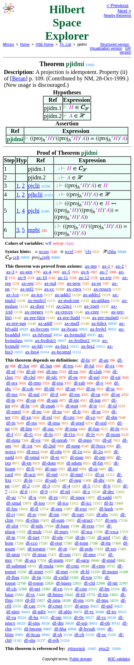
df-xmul (13, 503)
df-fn (114, 428)
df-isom (113, 434)
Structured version (114, 44)
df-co (90, 417)
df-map (77, 457)
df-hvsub (87, 628)
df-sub (50, 480)
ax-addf (45, 323)
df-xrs (110, 548)
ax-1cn (12, 294)
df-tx (30, 594)
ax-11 (63, 277)
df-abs (102, 514)
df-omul (32, 457)
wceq (44, 251)
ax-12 (84, 277)
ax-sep (27, 283)
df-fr (77, 411)
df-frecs (98, 445)
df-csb (28, 388)
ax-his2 (88, 346)
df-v (100, 383)
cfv (88, 251)
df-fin (98, 463)
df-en (26, 463)
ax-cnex (74, 289)
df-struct (85, 520)
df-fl (34, 508)
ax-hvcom (39, 329)
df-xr (99, 474)
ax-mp (91, 266)
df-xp (26, 417)
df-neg (75, 480)
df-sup (51, 468)
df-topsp (35, 583)
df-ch (79, 634)
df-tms (102, 600)
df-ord (101, 423)
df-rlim (32, 520)
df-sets (111, 520)
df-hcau (33, 634)
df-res (31, 423)
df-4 (66, 485)
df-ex (110, 365)
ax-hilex (99, 323)
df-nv (111, 611)
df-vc (89, 611)
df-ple (57, 537)
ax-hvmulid (75, 334)
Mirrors (8, 44)
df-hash (106, 508)
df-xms (54, 600)
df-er (54, 457)
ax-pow (74, 283)
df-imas (39, 554)
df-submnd (16, 566)
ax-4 (47, 271)
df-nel (94, 377)
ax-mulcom (68, 300)
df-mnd (108, 560)
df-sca (87, 531)
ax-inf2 (27, 289)
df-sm (56, 617)
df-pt (62, 548)
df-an (103, 360)
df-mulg (46, 566)
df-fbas (12, 577)
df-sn (95, 394)
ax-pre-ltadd (68, 317)
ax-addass (100, 300)
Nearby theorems (117, 16)
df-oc (101, 634)
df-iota (71, 428)
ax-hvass (69, 329)
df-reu (57, 383)
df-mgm (55, 560)
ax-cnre (92, 311)
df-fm (103, 594)
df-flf (30, 600)
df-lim (26, 428)
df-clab (95, 371)
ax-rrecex (64, 311)
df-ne (73, 377)
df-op (31, 400)
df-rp (53, 497)
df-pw (74, 394)
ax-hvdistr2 (79, 340)
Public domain (80, 659)
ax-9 (22, 277)
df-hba (60, 628)
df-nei (34, 588)
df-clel (29, 377)
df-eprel (13, 411)
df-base (62, 525)
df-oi (93, 468)
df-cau (29, 606)
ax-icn (37, 294)
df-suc (48, 428)
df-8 (24, 491)
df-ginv (13, 611)
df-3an (46, 365)
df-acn (29, 474)
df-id (112, 405)
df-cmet (55, 606)
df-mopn (110, 571)
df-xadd (104, 497)
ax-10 (41, 277)
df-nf (10, 371)
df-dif (49, 388)
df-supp (73, 445)
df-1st (26, 445)
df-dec (108, 491)
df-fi (30, 468)
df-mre (89, 554)
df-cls (11, 588)
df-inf (72, 468)
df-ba (33, 617)
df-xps (65, 554)
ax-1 (106, 266)
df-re (32, 514)
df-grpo (82, 606)
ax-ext (105, 277)
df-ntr (112, 583)
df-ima (54, 423)
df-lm (104, 588)
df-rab (79, 383)
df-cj (10, 514)
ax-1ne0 (91, 306)
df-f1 (28, 434)
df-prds (86, 548)
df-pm (99, 457)
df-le (28, 480)
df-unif (104, 537)
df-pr (115, 394)
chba (111, 251)
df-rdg (56, 451)
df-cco (32, 543)
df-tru (68, 365)
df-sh (57, 634)
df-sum (57, 520)
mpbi (34, 230)
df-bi (85, 360)
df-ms (78, 600)
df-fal (89, 365)
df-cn (57, 588)
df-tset (33, 537)
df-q (32, 497)
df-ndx (37, 525)
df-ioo (39, 503)
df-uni (52, 400)
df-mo (52, 371)
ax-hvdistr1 (45, 340)
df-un (70, 388)
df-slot (12, 525)
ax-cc (49, 289)
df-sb (31, 371)
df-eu (73, 371)
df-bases (63, 583)
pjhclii (35, 195)
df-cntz (72, 566)
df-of (106, 440)
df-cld (89, 583)
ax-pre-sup (16, 323)
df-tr (93, 405)
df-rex (12, 383)
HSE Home (45, 44)
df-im (54, 514)
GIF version (125, 50)
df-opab (47, 405)
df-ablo (65, 611)
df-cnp (81, 588)
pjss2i (104, 648)
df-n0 (65, 491)
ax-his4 (32, 351)
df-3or (24, 365)
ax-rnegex (34, 311)
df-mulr (35, 531)
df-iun (95, 400)
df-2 (26, 485)
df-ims (34, 623)
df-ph (105, 623)
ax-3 (10, 271)
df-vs (101, 617)
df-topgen (37, 548)
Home (25, 44)
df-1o (77, 451)
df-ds (80, 537)
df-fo (48, 434)
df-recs (32, 451)
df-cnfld (61, 577)
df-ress (87, 525)
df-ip (10, 537)
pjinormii (76, 648)
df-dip (58, 623)
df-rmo (34, 383)
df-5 (86, 485)
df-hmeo (55, 594)
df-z (86, 491)
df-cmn (98, 566)
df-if (54, 394)
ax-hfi (37, 346)
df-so (57, 411)
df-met (62, 571)
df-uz (11, 497)
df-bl (84, 571)
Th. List (65, 44)
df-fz (108, 503)
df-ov (36, 440)
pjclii (34, 186)
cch (16, 257)
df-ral (115, 377)
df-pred (77, 423)
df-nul (34, 394)
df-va (11, 617)
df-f (9, 434)
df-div (99, 480)
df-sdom (74, 463)
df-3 (46, 485)
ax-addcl (63, 294)
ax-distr (37, 306)
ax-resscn (102, 289)
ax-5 (66, 271)
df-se (96, 411)
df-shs (29, 640)
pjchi (34, 211)
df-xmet (36, 571)
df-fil (80, 594)
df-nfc (52, 377)
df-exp (81, 508)
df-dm (111, 417)
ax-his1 (62, 346)
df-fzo (12, 508)
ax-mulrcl (37, 300)
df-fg (36, 577)
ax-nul (50, 283)
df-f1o (69, 434)
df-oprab (59, 440)
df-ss (110, 388)
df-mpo (84, 440)
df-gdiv (39, 611)
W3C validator (119, 659)
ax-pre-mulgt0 (105, 317)
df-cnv (69, 417)
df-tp (10, 400)
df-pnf (52, 474)
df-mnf (76, 474)
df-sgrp (82, 560)
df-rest (56, 543)
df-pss (12, 394)
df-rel (47, 417)
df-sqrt (77, 514)
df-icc (86, 503)
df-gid (107, 606)
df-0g (106, 543)
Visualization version (106, 48)
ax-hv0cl (98, 329)
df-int (74, 400)
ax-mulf (72, 323)
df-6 (106, 485)
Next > (124, 11)
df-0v (79, 617)
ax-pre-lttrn (34, 317)
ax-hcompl (61, 351)
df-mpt (71, 405)
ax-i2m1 (64, 306)
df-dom (49, 463)
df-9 (44, 491)
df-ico (62, 503)
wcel (69, 251)
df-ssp (82, 623)
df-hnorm (33, 628)
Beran (19, 78)
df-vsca (111, 531)
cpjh (46, 257)
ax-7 (104, 271)
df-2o (98, 451)
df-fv (90, 434)
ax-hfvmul (42, 334)
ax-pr (96, 283)
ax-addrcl (91, 294)
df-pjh (53, 640)
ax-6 (85, 271)
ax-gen (26, 271)
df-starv (61, 531)
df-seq (57, 508)
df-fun (94, 428)
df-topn (81, 543)
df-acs (30, 560)
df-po (36, 411)
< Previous (117, 5)
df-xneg (77, 497)
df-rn (10, 423)
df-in (90, 388)
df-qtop (13, 554)
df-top (86, 577)
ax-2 (119, 266)
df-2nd (49, 445)
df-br (25, 405)
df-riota (13, 440)
